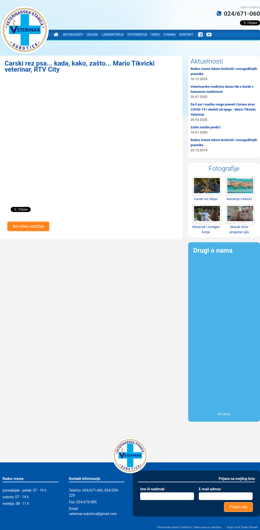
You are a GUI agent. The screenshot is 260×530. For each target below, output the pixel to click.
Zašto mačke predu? (206, 127)
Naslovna (56, 35)
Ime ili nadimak (153, 489)
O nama (169, 34)
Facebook (200, 35)
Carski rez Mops (206, 199)
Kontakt (186, 34)
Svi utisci (224, 414)
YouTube (209, 35)
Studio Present (249, 527)
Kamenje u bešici (239, 199)
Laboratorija (113, 34)
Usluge (92, 34)
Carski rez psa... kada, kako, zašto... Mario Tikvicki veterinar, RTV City (80, 66)
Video (155, 34)
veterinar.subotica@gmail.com (93, 514)
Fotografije (137, 34)
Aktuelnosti (73, 34)
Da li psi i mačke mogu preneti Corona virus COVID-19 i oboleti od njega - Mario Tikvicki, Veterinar (223, 109)
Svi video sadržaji (28, 226)
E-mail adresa (211, 489)
